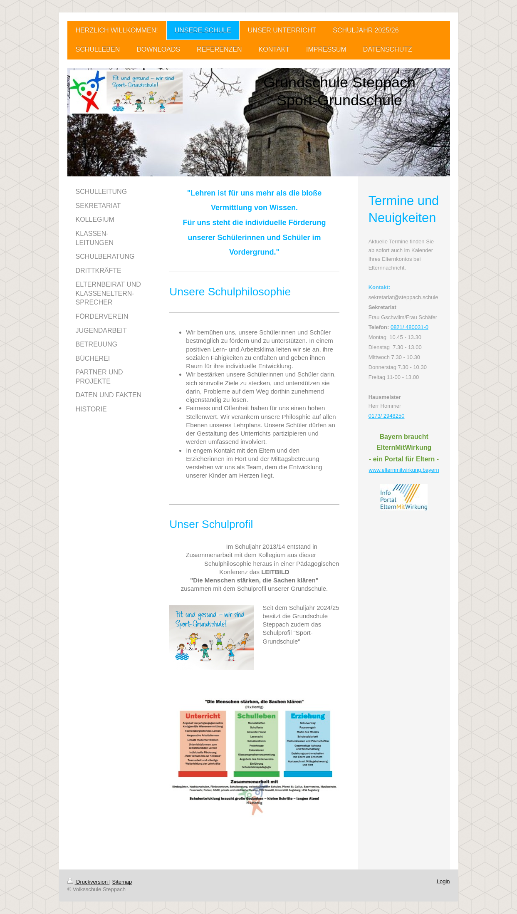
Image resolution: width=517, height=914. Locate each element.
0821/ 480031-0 (409, 327)
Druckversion (88, 882)
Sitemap (122, 882)
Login (443, 881)
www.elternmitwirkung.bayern (404, 470)
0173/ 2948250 (387, 416)
